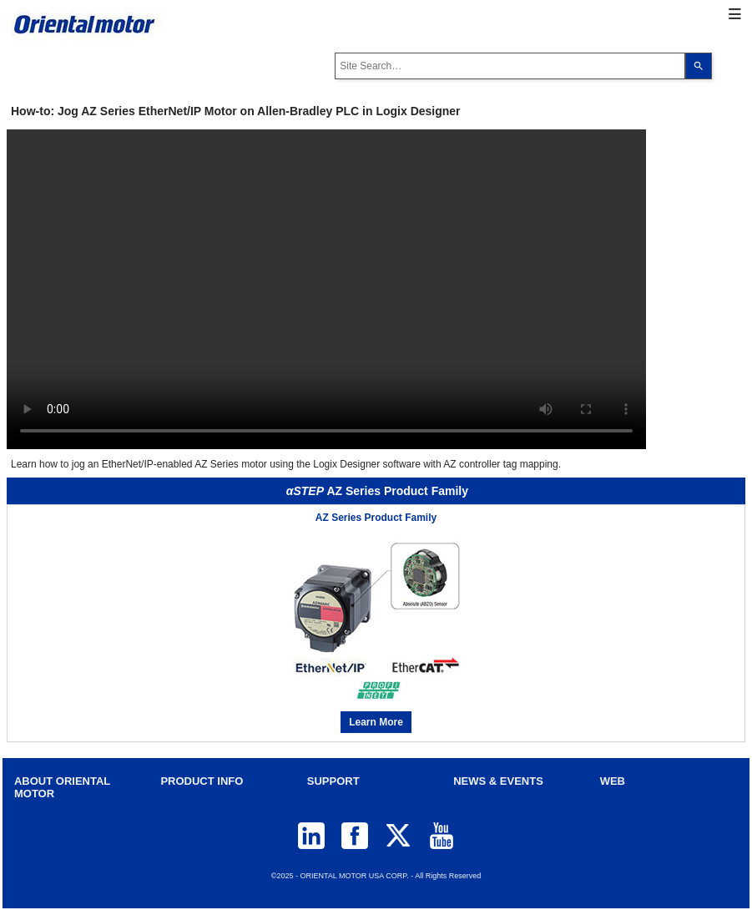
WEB (612, 781)
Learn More (376, 722)
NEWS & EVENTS (498, 781)
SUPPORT (333, 781)
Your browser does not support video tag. (326, 289)
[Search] (698, 66)
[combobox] (510, 66)
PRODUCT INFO (201, 781)
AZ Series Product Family (376, 517)
